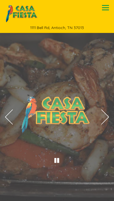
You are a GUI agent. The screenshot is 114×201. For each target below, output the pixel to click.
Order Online (57, 195)
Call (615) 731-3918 (57, 182)
